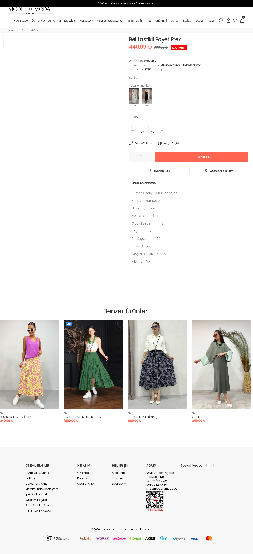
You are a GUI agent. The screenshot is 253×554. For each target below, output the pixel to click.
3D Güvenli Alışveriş (38, 511)
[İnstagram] (211, 466)
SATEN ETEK (199, 417)
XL (164, 129)
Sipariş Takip (85, 484)
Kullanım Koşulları (37, 500)
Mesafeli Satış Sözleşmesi (42, 489)
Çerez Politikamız (37, 484)
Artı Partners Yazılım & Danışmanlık (141, 529)
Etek (44, 30)
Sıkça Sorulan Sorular (39, 505)
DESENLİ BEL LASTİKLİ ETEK (15, 417)
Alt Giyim (35, 30)
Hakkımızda (33, 478)
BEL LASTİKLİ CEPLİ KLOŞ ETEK (146, 417)
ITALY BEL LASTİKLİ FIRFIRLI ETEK (82, 417)
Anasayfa (14, 30)
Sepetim (117, 478)
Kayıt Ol (82, 478)
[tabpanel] (93, 368)
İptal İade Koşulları (38, 495)
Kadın (24, 30)
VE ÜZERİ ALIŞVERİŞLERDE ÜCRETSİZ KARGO (126, 3)
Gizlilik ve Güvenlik (37, 473)
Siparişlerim (119, 484)
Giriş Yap (83, 473)
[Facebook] (207, 466)
